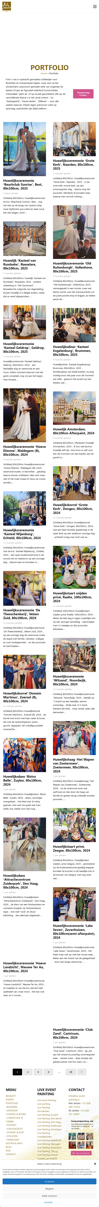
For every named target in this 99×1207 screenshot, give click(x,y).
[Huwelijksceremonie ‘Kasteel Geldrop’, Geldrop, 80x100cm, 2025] (24, 322)
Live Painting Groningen (49, 1129)
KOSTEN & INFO (14, 1143)
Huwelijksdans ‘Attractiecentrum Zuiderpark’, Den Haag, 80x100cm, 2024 (20, 881)
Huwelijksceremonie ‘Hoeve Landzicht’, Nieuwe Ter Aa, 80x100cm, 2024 (24, 967)
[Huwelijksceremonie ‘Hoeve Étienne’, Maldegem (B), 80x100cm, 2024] (24, 415)
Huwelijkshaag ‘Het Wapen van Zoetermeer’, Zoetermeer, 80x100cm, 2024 (73, 765)
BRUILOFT (11, 1095)
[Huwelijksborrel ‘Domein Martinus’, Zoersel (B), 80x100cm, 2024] (24, 672)
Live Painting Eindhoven (49, 1125)
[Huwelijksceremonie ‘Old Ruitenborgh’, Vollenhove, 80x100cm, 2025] (74, 232)
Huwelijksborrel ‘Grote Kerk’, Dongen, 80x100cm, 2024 (73, 508)
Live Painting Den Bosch (49, 1118)
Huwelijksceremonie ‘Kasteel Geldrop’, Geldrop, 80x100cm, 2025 (24, 347)
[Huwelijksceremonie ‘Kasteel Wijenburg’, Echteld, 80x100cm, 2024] (24, 508)
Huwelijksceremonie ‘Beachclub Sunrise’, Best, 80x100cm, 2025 (22, 184)
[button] (95, 1163)
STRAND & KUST (15, 1132)
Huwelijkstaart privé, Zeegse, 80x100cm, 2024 (71, 848)
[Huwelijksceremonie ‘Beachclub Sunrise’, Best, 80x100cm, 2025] (24, 149)
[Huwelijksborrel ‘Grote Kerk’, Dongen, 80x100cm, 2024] (74, 483)
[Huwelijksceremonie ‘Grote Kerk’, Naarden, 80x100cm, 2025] (74, 139)
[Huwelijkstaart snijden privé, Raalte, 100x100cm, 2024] (74, 567)
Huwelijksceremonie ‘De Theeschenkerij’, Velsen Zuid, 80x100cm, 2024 (21, 614)
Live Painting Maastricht (49, 1140)
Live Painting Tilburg (47, 1151)
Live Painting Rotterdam (49, 1147)
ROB (8, 1150)
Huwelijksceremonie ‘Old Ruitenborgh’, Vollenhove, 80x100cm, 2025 (73, 267)
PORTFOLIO (12, 1103)
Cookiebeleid (48, 1202)
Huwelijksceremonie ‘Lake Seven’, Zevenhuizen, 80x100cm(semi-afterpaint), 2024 (74, 931)
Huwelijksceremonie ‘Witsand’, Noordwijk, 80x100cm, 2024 (69, 680)
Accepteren (49, 1181)
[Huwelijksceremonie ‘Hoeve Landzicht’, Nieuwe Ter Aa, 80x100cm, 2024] (24, 941)
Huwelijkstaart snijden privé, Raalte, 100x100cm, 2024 (72, 597)
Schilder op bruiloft (47, 1158)
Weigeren (49, 1188)
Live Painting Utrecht (47, 1154)
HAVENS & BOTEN (16, 1114)
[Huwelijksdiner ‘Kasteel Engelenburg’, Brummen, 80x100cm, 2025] (74, 325)
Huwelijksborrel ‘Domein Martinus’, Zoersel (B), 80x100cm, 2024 (22, 697)
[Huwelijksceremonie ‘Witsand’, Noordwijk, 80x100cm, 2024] (74, 655)
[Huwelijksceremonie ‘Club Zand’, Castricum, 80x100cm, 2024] (74, 998)
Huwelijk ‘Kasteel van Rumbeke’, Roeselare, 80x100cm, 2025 (19, 264)
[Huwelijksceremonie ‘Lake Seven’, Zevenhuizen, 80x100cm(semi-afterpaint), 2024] (74, 904)
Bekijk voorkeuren (49, 1196)
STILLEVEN (12, 1135)
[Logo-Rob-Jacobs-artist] (6, 6)
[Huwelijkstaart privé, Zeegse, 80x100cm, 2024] (74, 825)
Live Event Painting (46, 1100)
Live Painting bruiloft (47, 1114)
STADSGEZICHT (15, 1128)
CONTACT (11, 1154)
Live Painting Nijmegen (49, 1143)
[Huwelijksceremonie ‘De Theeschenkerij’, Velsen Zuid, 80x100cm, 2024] (24, 588)
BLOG (8, 1146)
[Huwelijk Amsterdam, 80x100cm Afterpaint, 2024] (74, 408)
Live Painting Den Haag (49, 1122)
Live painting (43, 1103)
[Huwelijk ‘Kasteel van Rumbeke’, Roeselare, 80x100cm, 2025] (24, 238)
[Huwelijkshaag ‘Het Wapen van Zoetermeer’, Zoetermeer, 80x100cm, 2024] (74, 738)
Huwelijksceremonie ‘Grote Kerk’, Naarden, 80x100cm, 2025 (73, 164)
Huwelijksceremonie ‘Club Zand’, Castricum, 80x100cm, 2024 (73, 1033)
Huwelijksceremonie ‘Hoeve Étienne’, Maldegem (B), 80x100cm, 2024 (24, 450)
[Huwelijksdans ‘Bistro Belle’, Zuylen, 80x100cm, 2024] (24, 755)
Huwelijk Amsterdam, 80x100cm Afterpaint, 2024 (73, 431)
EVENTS (10, 1099)
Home (44, 73)
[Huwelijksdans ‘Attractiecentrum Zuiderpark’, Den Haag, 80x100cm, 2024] (24, 844)
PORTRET (11, 1125)
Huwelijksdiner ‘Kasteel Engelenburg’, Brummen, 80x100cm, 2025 (72, 350)
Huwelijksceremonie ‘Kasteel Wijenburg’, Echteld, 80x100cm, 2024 (22, 534)
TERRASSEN (13, 1139)
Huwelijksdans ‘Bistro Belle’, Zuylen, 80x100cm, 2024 (22, 780)
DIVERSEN (12, 1110)
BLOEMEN (12, 1106)
